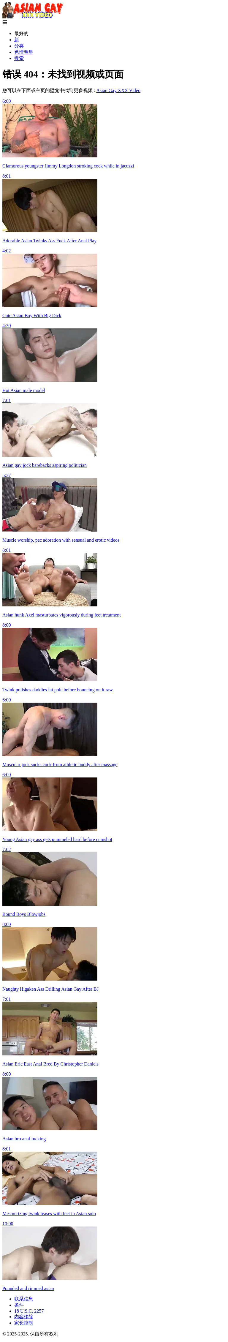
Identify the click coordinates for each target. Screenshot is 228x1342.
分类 (19, 45)
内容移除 (23, 1316)
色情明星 (23, 52)
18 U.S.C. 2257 (29, 1310)
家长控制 (23, 1322)
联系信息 (23, 1298)
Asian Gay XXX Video (118, 90)
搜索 (19, 58)
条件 (19, 1305)
